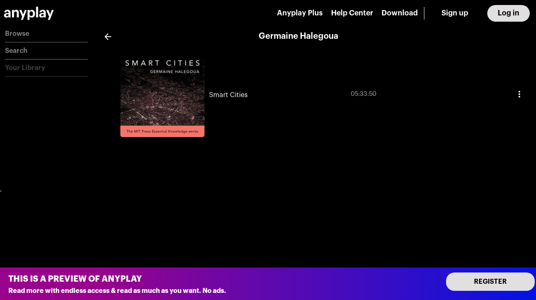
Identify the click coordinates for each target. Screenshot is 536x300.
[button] (46, 33)
